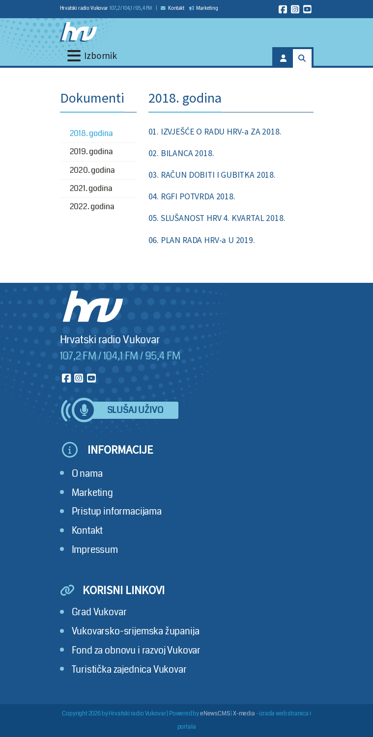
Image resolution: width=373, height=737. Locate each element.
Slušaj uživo (135, 410)
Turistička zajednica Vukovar (129, 669)
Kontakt (172, 8)
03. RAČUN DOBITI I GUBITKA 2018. (212, 174)
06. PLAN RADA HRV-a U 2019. (201, 240)
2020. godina (92, 170)
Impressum (95, 549)
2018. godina (91, 133)
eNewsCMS (215, 714)
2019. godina (91, 151)
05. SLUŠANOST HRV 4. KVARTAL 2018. (217, 218)
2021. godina (91, 188)
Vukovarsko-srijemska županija (136, 631)
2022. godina (92, 206)
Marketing (203, 8)
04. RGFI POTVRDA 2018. (191, 196)
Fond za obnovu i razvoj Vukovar (136, 650)
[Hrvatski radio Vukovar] (78, 32)
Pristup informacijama (117, 511)
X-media (244, 714)
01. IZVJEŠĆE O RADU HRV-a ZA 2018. (215, 131)
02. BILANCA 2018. (181, 153)
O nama (87, 473)
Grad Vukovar (99, 612)
